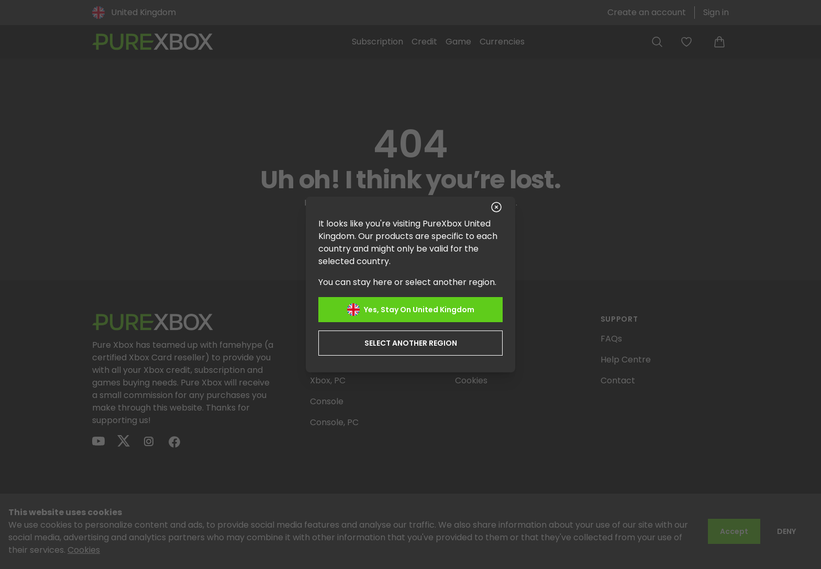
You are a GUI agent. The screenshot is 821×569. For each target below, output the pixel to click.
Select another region (410, 343)
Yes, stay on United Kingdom (410, 309)
